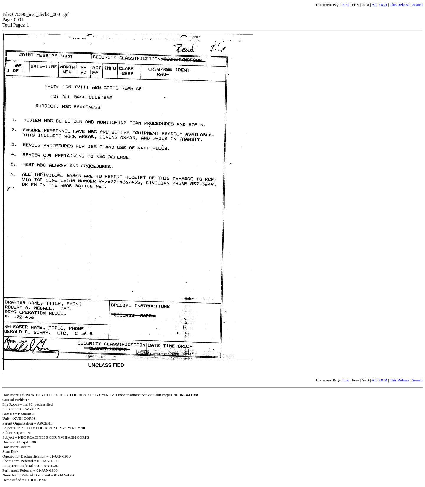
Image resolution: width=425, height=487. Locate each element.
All (374, 4)
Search (417, 4)
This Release (400, 4)
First (345, 4)
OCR (383, 4)
